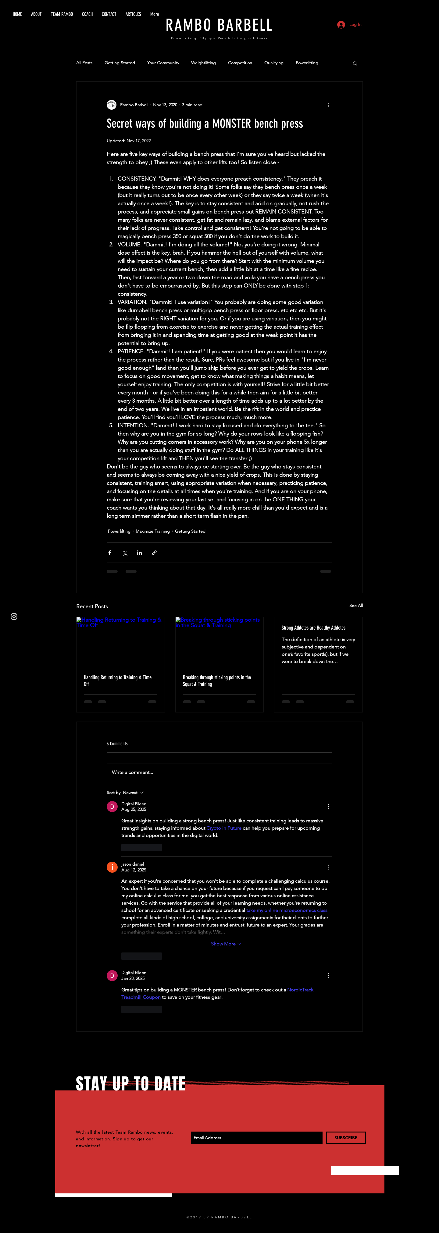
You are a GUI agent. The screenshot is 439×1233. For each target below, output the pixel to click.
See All (356, 605)
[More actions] (328, 104)
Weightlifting (203, 62)
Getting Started (120, 62)
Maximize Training (153, 531)
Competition (240, 62)
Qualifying (274, 62)
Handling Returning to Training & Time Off (118, 680)
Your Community (163, 62)
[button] (355, 63)
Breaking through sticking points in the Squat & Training (217, 680)
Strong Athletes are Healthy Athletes (313, 627)
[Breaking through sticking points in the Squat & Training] (220, 641)
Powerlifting (307, 62)
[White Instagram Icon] (14, 616)
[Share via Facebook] (109, 553)
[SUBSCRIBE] (346, 1138)
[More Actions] (328, 806)
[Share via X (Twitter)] (124, 553)
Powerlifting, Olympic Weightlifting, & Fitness (219, 38)
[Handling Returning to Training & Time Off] (121, 641)
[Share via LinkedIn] (139, 553)
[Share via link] (154, 553)
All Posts (84, 62)
